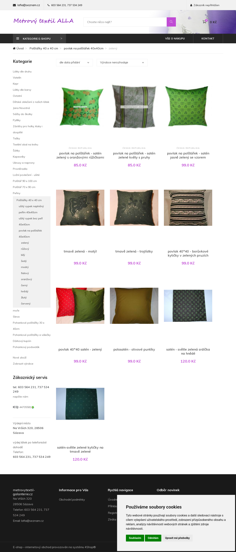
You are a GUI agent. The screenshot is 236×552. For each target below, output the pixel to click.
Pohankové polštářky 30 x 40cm (28, 325)
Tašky (16, 138)
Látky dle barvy (22, 89)
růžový (25, 248)
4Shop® (90, 547)
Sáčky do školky (22, 114)
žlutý (24, 297)
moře (16, 310)
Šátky (16, 150)
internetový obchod (38, 547)
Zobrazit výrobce (23, 363)
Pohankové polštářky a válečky (32, 335)
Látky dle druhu (22, 71)
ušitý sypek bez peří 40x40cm (31, 221)
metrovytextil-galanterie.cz (24, 492)
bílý (23, 255)
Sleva (16, 316)
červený (26, 303)
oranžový (26, 279)
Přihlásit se (115, 506)
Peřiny (16, 193)
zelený (25, 242)
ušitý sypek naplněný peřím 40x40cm (31, 209)
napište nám (20, 396)
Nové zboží (19, 357)
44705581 (27, 407)
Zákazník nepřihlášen (204, 5)
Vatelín (17, 77)
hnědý (24, 291)
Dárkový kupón (22, 341)
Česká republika (80, 148)
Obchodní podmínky (72, 499)
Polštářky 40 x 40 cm (44, 48)
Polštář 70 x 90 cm (24, 187)
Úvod (18, 48)
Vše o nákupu (175, 38)
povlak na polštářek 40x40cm (83, 48)
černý (24, 285)
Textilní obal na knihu (25, 144)
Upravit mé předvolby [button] (177, 538)
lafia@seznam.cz (29, 5)
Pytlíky (16, 120)
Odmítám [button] (153, 538)
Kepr (15, 83)
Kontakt (208, 38)
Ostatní (17, 95)
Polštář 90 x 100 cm (25, 181)
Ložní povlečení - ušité (26, 175)
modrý (25, 267)
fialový (25, 273)
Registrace (115, 513)
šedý (24, 261)
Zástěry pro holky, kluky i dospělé (27, 129)
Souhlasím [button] (135, 538)
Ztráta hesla (116, 519)
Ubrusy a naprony (23, 162)
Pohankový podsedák (26, 347)
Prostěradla (20, 168)
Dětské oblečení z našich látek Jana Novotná (31, 105)
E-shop (17, 547)
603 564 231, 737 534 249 (66, 5)
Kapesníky (19, 156)
